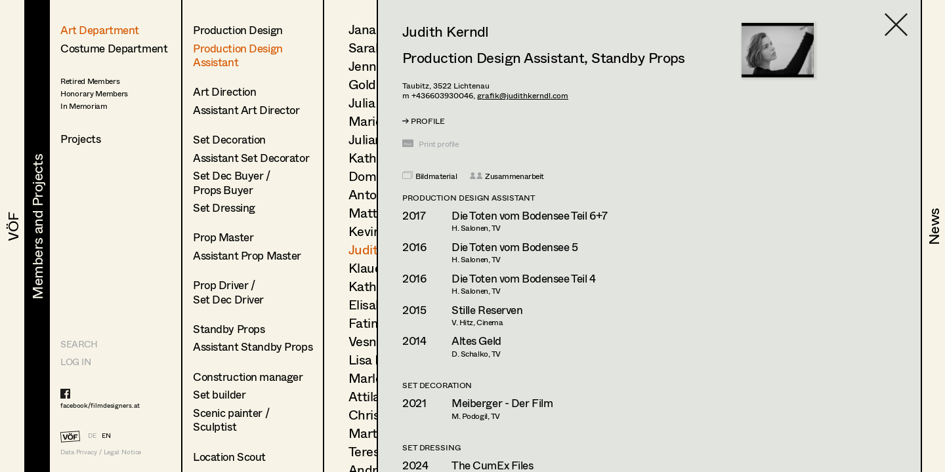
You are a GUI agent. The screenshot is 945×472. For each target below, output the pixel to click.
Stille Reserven (487, 309)
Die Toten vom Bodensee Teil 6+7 (530, 215)
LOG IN (75, 361)
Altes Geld (476, 340)
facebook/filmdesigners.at (100, 405)
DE (92, 435)
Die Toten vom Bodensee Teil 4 (524, 278)
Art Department (99, 30)
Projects (80, 139)
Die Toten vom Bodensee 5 (515, 246)
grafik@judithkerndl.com (522, 95)
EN (106, 435)
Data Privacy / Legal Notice (100, 452)
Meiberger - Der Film (502, 402)
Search (78, 344)
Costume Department (113, 48)
